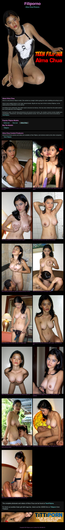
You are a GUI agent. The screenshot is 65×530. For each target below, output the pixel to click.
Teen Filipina (7, 137)
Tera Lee (15, 123)
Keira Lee (6, 123)
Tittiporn (6, 128)
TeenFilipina (5, 115)
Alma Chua (24, 123)
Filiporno (32, 3)
